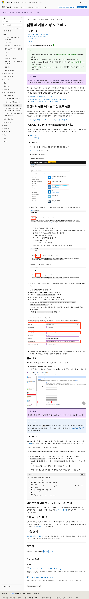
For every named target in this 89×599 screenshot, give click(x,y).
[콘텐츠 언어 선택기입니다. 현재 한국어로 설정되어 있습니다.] (5, 593)
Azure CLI (29, 443)
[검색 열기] (81, 2)
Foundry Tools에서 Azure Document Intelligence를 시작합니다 (49, 120)
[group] (56, 488)
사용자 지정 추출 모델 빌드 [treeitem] (12, 99)
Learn (28, 19)
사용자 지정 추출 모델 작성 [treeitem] (12, 102)
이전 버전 (12, 598)
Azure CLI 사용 (34, 138)
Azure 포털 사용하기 (36, 135)
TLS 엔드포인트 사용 (78, 428)
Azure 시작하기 (82, 7)
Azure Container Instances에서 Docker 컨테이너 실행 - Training (44, 569)
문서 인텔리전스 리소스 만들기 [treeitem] (13, 49)
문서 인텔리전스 (55, 19)
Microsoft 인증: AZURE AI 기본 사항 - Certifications (41, 578)
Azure (34, 19)
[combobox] (12, 21)
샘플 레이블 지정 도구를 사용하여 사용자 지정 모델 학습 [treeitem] (13, 109)
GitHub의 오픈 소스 (33, 38)
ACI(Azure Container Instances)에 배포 (38, 36)
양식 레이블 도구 (39, 527)
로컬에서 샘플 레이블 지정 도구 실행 (38, 34)
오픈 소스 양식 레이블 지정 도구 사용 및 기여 (44, 101)
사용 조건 (58, 598)
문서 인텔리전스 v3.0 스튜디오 (66, 54)
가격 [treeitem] (6, 55)
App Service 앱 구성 (61, 510)
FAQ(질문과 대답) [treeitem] (9, 70)
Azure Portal (33, 151)
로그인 (85, 2)
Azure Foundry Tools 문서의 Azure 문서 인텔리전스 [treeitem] (12, 30)
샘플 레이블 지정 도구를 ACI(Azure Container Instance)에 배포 (49, 99)
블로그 (19, 598)
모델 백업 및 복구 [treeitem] (8, 119)
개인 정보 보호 (33, 598)
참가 (26, 598)
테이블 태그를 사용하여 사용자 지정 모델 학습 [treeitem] (13, 115)
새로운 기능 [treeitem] (8, 42)
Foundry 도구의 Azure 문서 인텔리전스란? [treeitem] (13, 38)
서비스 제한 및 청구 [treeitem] (10, 58)
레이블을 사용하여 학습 (34, 536)
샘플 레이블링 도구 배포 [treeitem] (11, 105)
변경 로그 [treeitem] (7, 67)
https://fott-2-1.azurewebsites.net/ (63, 80)
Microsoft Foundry (43, 19)
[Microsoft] (3, 2)
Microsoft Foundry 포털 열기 (67, 7)
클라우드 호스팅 (33, 80)
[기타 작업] (84, 19)
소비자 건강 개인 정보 (46, 598)
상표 (64, 598)
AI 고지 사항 (4, 598)
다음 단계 (30, 41)
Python (61, 67)
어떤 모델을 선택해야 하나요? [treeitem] (13, 46)
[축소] (21, 17)
